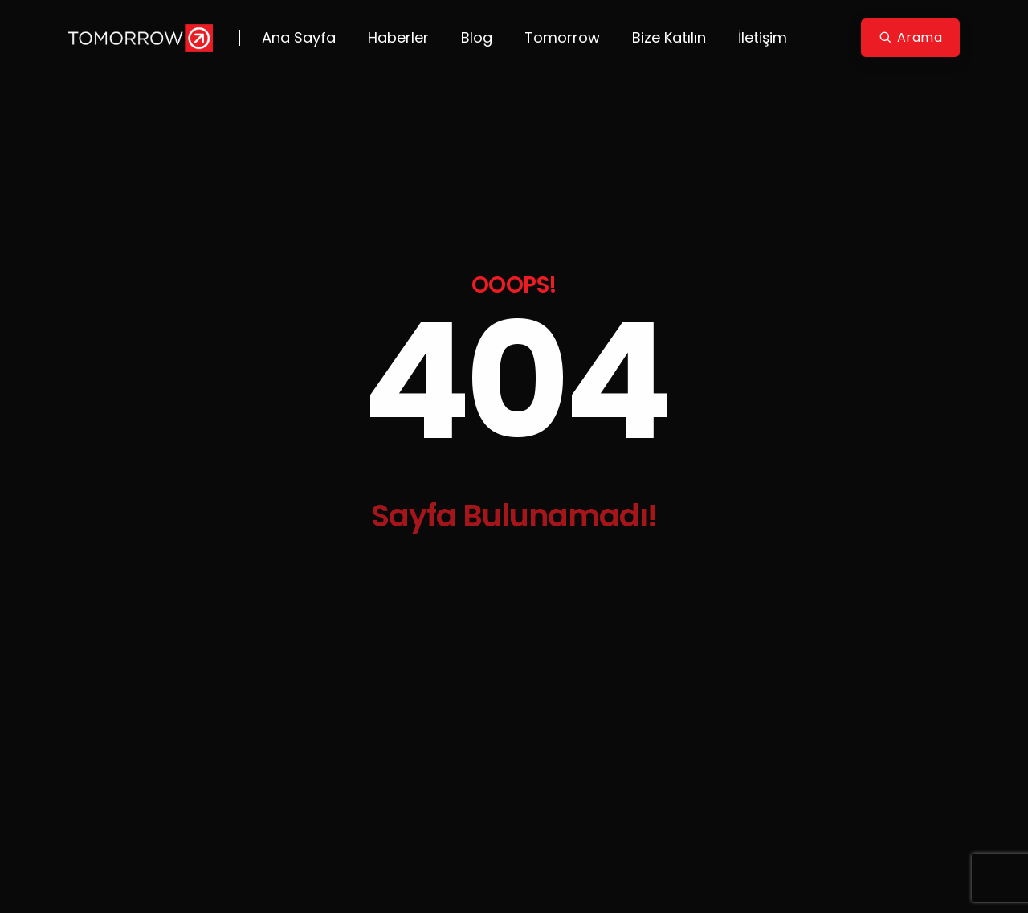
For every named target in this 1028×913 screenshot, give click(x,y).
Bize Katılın (669, 37)
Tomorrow (562, 37)
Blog (476, 37)
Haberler (398, 37)
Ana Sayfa (299, 37)
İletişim (762, 37)
